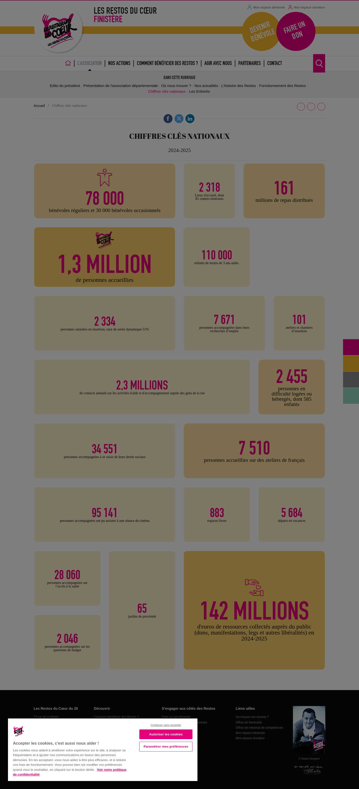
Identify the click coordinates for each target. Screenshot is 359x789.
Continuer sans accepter (166, 724)
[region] (102, 749)
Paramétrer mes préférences (166, 746)
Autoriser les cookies (165, 734)
